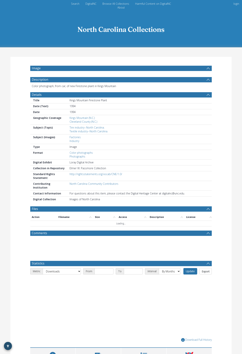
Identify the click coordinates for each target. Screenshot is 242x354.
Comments (39, 233)
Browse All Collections (115, 3)
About (121, 7)
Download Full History (196, 340)
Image (36, 68)
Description (40, 79)
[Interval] (169, 271)
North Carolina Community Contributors (94, 184)
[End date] (133, 271)
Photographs (77, 156)
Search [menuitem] (75, 3)
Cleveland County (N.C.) (83, 121)
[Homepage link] (121, 28)
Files (35, 209)
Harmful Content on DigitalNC (153, 3)
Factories (75, 137)
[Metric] (62, 271)
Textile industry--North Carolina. (89, 131)
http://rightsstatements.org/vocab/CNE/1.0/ (96, 174)
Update (190, 271)
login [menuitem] (236, 3)
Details (37, 95)
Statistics (38, 263)
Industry (74, 141)
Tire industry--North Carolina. (87, 127)
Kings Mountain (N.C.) (82, 118)
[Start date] (104, 271)
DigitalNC (90, 3)
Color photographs (81, 152)
